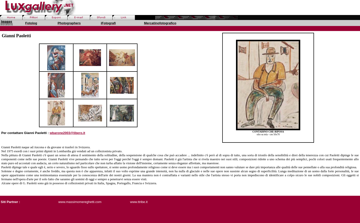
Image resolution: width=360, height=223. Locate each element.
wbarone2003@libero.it (67, 133)
